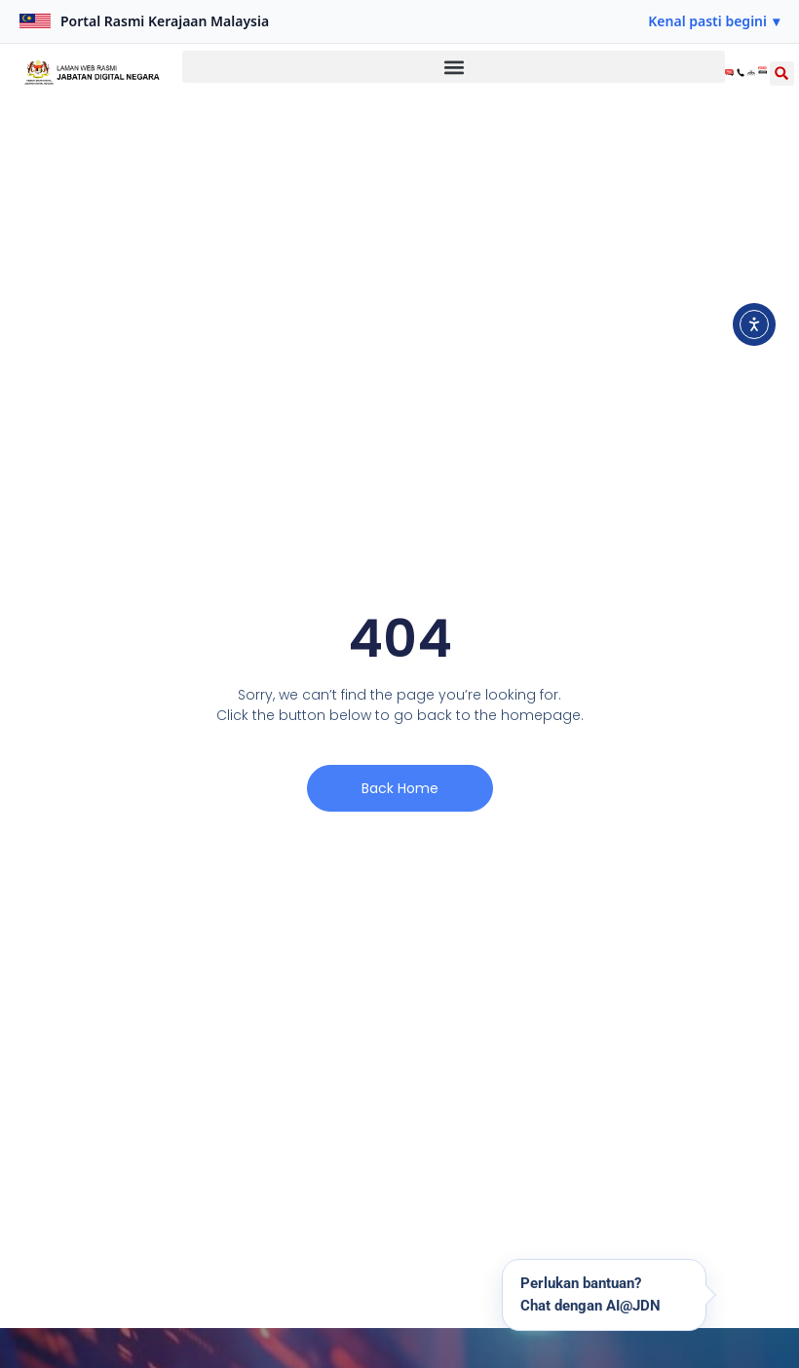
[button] (714, 21)
